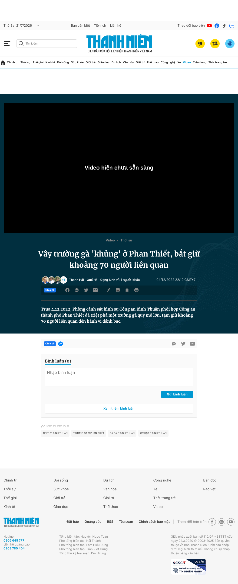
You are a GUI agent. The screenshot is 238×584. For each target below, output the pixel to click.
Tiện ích (100, 26)
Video (187, 62)
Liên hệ (115, 26)
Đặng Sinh (107, 280)
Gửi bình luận (177, 394)
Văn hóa (128, 62)
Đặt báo (73, 522)
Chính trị (13, 62)
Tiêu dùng (199, 62)
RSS (110, 522)
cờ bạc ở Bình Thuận (153, 433)
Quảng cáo (92, 522)
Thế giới (38, 62)
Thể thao (153, 62)
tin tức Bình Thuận (55, 433)
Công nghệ (168, 62)
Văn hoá (110, 489)
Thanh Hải (76, 280)
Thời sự (25, 62)
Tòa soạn (126, 522)
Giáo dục (104, 62)
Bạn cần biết (80, 26)
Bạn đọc (210, 480)
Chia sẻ (49, 290)
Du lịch (116, 62)
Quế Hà (92, 280)
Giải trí (140, 62)
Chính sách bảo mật (154, 522)
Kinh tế (50, 62)
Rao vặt (209, 489)
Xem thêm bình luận (119, 409)
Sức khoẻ (61, 489)
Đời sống (63, 62)
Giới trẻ (91, 62)
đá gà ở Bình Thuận (122, 433)
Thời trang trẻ (217, 62)
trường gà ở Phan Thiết (88, 433)
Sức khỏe (77, 62)
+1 (63, 280)
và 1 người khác (128, 280)
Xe (179, 62)
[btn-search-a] (21, 43)
